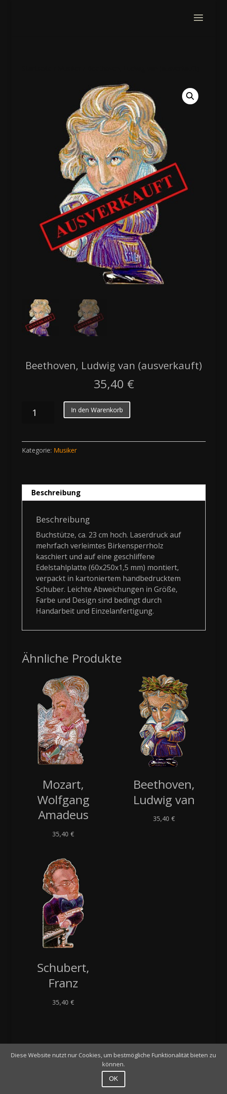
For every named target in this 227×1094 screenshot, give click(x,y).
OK (113, 1078)
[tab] (113, 493)
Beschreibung (56, 493)
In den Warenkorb (97, 409)
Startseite (37, 68)
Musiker (69, 68)
